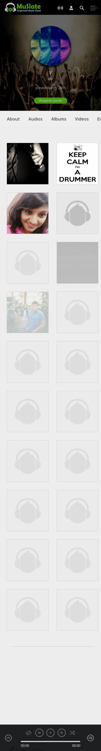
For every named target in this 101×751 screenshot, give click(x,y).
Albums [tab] (58, 119)
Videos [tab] (82, 119)
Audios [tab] (35, 119)
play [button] (50, 733)
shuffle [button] (72, 733)
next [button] (61, 733)
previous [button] (39, 733)
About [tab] (13, 119)
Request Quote (50, 100)
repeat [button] (28, 733)
